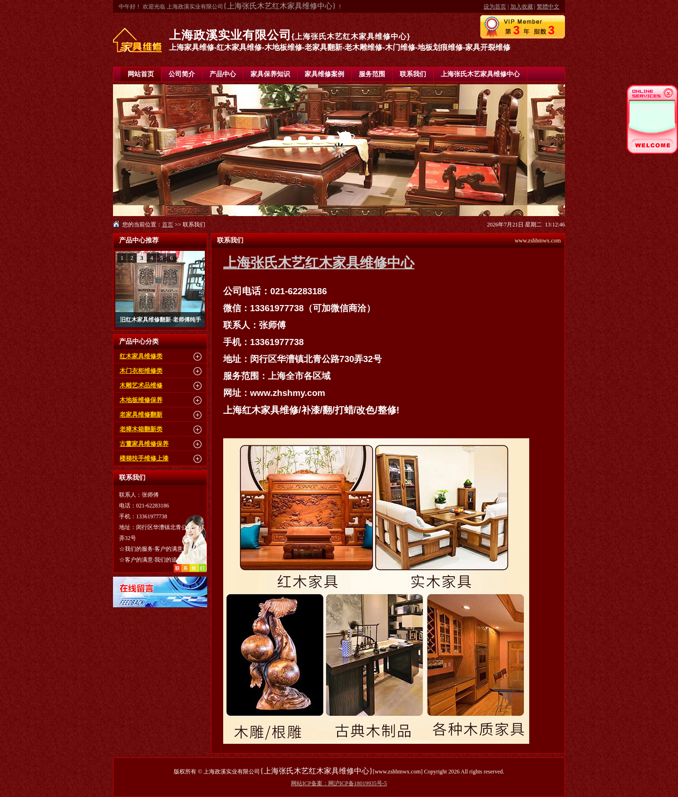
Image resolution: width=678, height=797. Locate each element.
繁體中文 (548, 6)
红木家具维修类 (141, 356)
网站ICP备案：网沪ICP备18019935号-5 (339, 783)
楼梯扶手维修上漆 (144, 458)
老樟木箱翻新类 (141, 429)
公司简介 (182, 74)
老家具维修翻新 (141, 414)
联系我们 (413, 74)
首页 (167, 224)
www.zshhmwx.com (538, 240)
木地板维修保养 (141, 399)
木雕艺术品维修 (141, 385)
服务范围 (372, 74)
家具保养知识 (270, 74)
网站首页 (141, 74)
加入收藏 (521, 6)
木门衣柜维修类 (141, 370)
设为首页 (495, 6)
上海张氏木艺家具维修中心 (480, 74)
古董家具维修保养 (144, 443)
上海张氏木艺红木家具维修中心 (318, 262)
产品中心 (223, 74)
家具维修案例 (324, 74)
